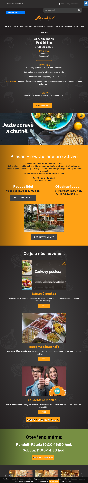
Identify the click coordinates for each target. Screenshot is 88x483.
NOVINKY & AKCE (39, 27)
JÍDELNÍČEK (8, 27)
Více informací (66, 481)
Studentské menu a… (44, 400)
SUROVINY (50, 27)
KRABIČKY (68, 27)
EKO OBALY (59, 27)
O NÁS (82, 27)
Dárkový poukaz (44, 294)
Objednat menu (42, 105)
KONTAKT (44, 32)
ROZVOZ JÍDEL (18, 27)
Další (82, 476)
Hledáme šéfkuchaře (44, 347)
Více (44, 306)
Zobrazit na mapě (44, 237)
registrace (75, 4)
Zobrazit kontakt (43, 457)
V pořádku (54, 481)
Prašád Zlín (12, 12)
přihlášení (65, 4)
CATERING (28, 27)
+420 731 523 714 (17, 4)
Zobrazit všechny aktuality (43, 420)
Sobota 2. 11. (44, 47)
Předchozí (6, 476)
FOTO (76, 27)
